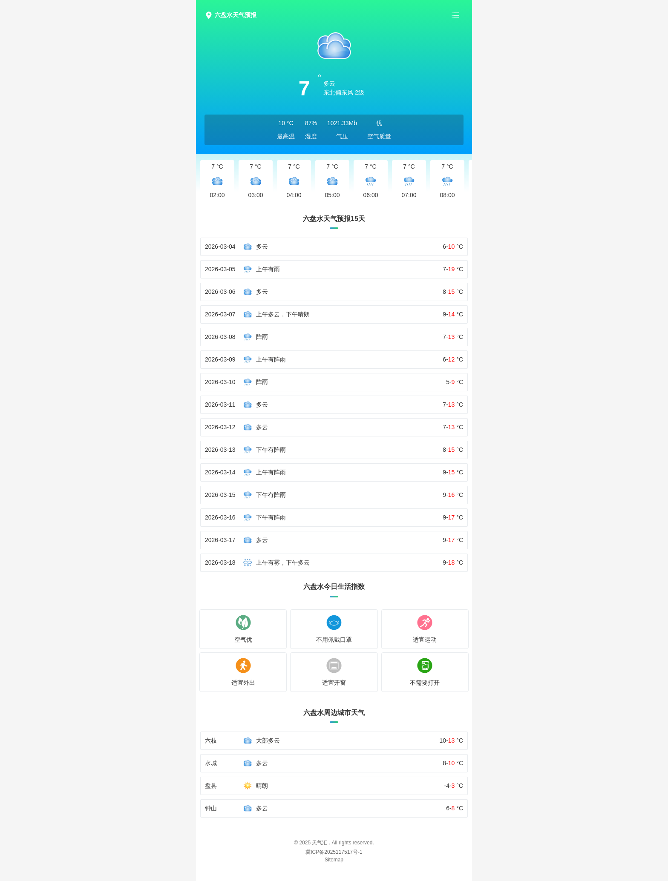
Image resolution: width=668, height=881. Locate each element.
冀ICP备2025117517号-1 (333, 852)
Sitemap (334, 860)
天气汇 (319, 843)
